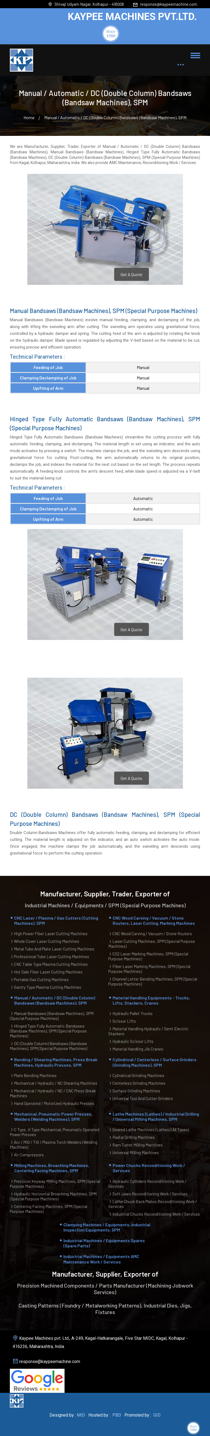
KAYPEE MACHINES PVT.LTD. (132, 16)
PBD (116, 1415)
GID (156, 1415)
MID (81, 1415)
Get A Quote (131, 274)
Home (29, 117)
